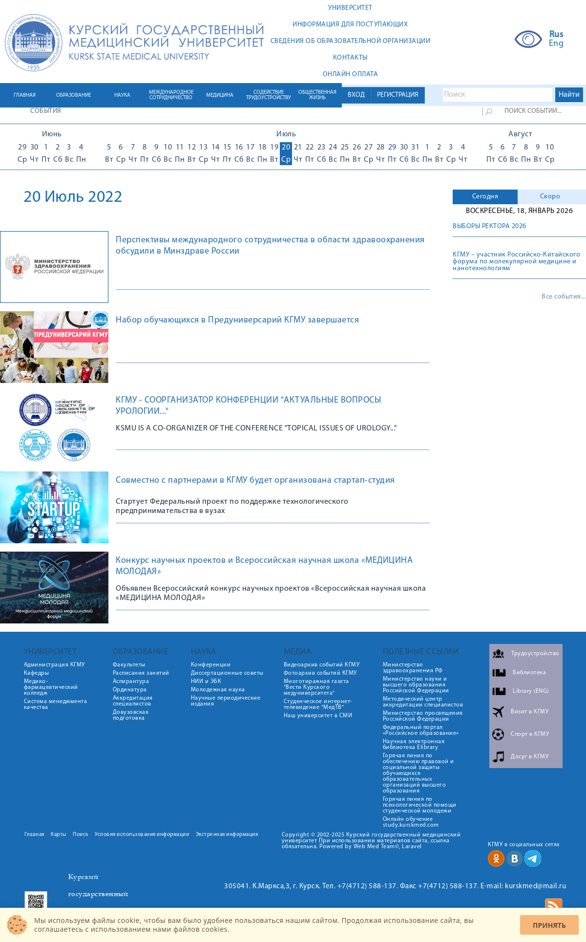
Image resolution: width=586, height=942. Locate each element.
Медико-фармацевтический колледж (51, 687)
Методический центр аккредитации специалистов (423, 702)
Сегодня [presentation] (485, 196)
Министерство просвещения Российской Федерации (423, 716)
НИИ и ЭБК (206, 682)
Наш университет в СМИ (318, 716)
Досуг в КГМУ (529, 757)
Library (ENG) (531, 691)
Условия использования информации (142, 834)
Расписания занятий (141, 673)
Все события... (564, 297)
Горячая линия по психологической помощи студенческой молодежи (420, 805)
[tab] (485, 197)
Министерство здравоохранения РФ (413, 668)
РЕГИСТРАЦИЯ (398, 95)
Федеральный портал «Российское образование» (421, 730)
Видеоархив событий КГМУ (322, 665)
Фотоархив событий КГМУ (320, 673)
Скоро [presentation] (550, 196)
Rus (556, 35)
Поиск (80, 834)
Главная (34, 834)
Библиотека (529, 673)
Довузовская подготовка (131, 715)
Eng (556, 44)
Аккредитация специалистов (133, 701)
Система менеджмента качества (55, 704)
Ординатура (130, 690)
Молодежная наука (218, 690)
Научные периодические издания (226, 701)
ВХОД (356, 95)
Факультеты (129, 665)
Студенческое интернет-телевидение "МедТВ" (318, 704)
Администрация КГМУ (54, 665)
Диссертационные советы (227, 673)
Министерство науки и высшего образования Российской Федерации (416, 685)
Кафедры (36, 673)
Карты (58, 834)
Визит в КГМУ (529, 712)
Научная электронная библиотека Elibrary (414, 744)
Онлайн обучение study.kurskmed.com (411, 822)
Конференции (211, 665)
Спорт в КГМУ (530, 734)
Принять (549, 925)
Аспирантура (131, 682)
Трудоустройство (535, 654)
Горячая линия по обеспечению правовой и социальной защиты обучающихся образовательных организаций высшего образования (418, 773)
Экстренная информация (227, 834)
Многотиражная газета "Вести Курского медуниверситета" (316, 687)
